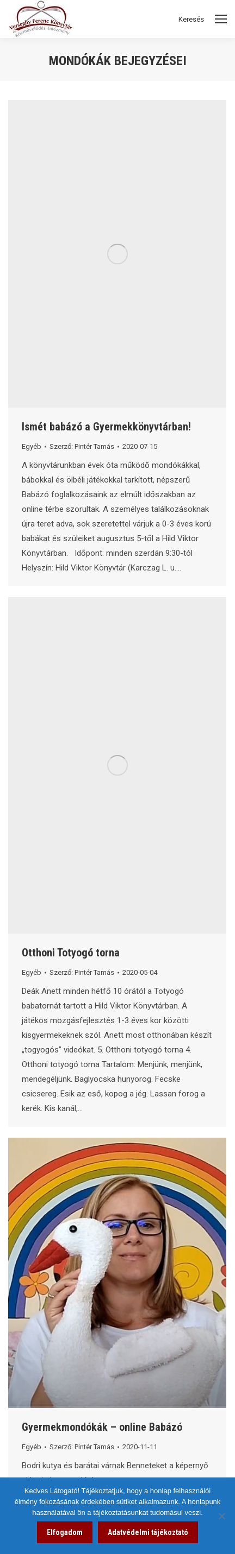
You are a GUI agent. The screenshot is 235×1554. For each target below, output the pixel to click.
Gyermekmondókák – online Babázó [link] (102, 1427)
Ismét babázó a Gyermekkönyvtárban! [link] (106, 426)
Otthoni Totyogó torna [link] (71, 952)
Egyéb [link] (31, 446)
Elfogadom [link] (65, 1532)
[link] (117, 254)
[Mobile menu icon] (221, 19)
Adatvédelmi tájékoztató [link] (148, 1532)
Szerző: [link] (82, 446)
